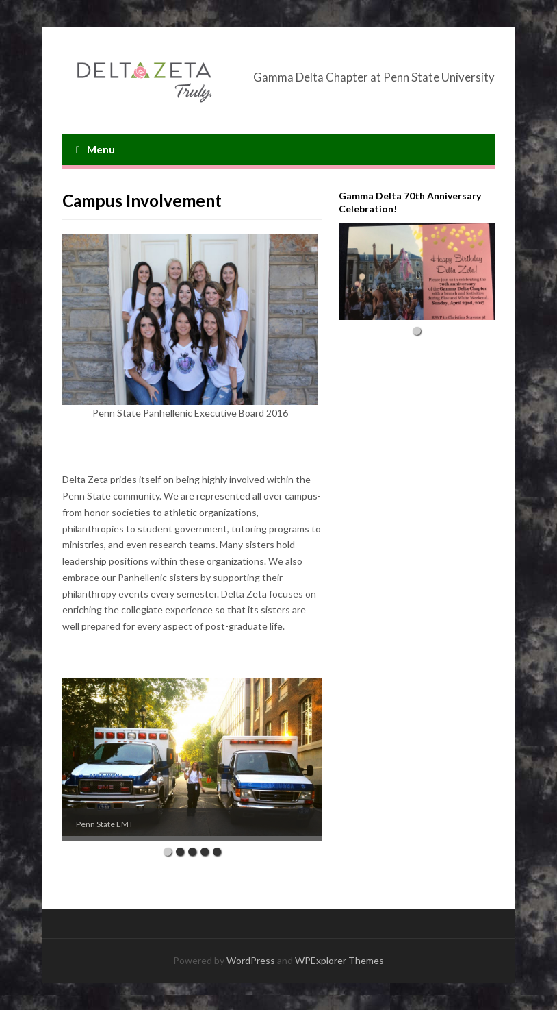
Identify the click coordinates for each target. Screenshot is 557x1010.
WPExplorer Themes (339, 960)
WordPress (250, 960)
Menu (95, 149)
